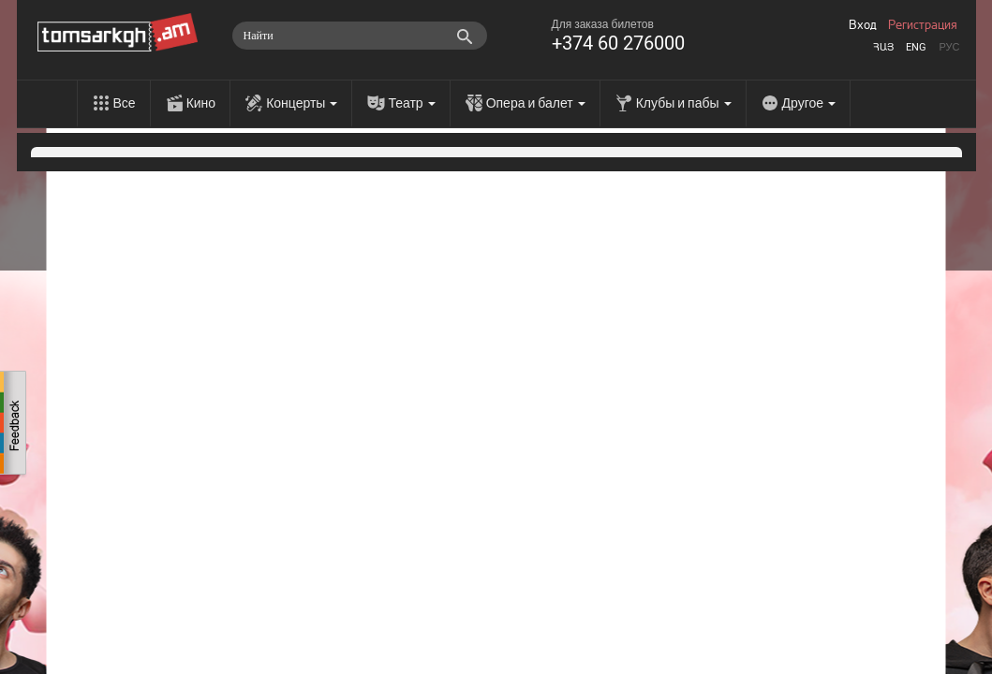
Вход (863, 25)
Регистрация (922, 25)
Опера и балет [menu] (535, 102)
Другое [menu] (809, 102)
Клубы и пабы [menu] (684, 102)
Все (124, 102)
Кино (201, 102)
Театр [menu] (411, 102)
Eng (916, 47)
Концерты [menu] (301, 102)
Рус (949, 47)
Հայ (883, 47)
